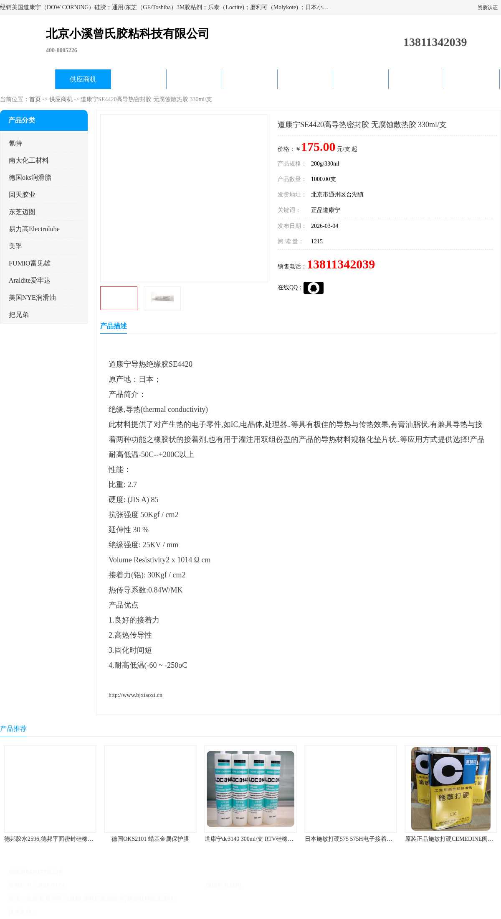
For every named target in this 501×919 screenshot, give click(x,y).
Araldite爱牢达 (30, 280)
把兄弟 (19, 314)
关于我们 (194, 79)
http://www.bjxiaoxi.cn (135, 695)
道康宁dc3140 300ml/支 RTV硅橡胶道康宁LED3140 (269, 839)
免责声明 (81, 912)
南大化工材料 (29, 160)
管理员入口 (109, 912)
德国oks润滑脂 (30, 177)
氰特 (15, 143)
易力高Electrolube (34, 228)
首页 (35, 99)
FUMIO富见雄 (30, 263)
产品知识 (305, 79)
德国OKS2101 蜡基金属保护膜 (150, 839)
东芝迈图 (22, 211)
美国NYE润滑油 (32, 297)
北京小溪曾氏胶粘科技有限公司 (164, 885)
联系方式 (471, 79)
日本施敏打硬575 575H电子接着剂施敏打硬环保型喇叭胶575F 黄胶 (390, 839)
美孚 (15, 246)
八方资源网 (53, 912)
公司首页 (27, 79)
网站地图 (137, 912)
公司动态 (249, 79)
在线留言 (416, 79)
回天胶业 (22, 194)
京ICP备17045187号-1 (93, 885)
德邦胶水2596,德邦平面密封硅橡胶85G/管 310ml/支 (69, 839)
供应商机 (83, 79)
